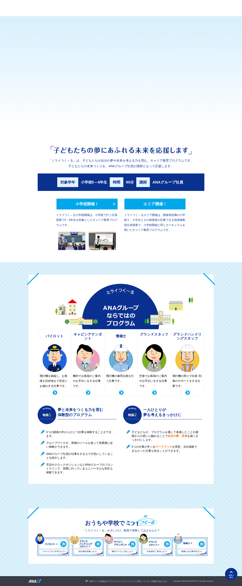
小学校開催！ (87, 204)
